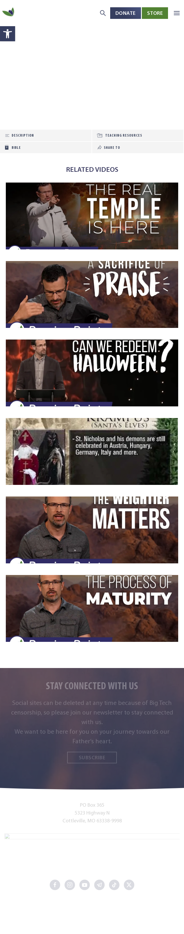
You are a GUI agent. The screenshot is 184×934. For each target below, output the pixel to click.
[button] (177, 13)
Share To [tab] (112, 147)
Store (155, 13)
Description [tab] (23, 135)
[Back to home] (8, 13)
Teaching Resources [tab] (123, 135)
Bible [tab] (16, 147)
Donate (125, 13)
